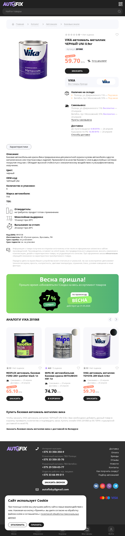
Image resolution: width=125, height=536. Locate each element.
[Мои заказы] (87, 529)
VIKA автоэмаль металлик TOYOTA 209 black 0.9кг (99, 373)
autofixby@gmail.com (55, 488)
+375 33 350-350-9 (53, 450)
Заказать (77, 70)
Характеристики (19, 145)
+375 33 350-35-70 (53, 458)
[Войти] (111, 529)
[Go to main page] (13, 4)
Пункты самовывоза (81, 118)
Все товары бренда (77, 82)
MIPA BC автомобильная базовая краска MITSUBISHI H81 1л (61, 375)
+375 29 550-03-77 (53, 466)
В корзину (54, 397)
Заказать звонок (55, 481)
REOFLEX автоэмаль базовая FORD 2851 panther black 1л (23, 373)
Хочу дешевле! (99, 60)
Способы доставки (80, 133)
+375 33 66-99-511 (53, 473)
